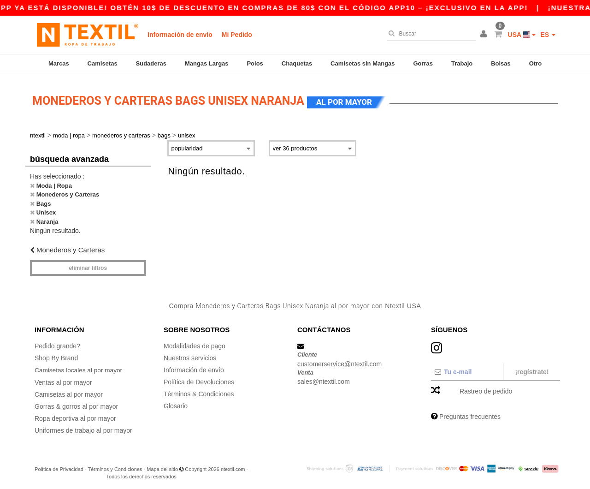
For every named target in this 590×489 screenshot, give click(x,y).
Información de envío (180, 34)
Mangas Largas (207, 63)
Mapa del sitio (162, 466)
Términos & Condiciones (199, 391)
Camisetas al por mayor (69, 391)
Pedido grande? (57, 343)
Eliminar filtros (88, 265)
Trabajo (461, 63)
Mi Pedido (237, 34)
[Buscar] (429, 34)
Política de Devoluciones (199, 379)
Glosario (176, 403)
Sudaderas (151, 63)
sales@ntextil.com (323, 378)
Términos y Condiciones (115, 466)
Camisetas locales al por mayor (79, 367)
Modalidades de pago (194, 343)
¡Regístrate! (532, 369)
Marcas (58, 63)
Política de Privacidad (59, 466)
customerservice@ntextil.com (339, 361)
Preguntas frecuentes (470, 413)
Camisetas (103, 63)
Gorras (423, 63)
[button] (485, 34)
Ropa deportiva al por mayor (75, 415)
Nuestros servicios (190, 355)
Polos (255, 63)
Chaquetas (297, 63)
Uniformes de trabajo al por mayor (83, 427)
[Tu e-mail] (466, 369)
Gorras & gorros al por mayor (76, 403)
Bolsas (501, 63)
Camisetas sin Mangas (362, 63)
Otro (535, 63)
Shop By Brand (56, 355)
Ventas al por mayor (63, 379)
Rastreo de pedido (486, 388)
